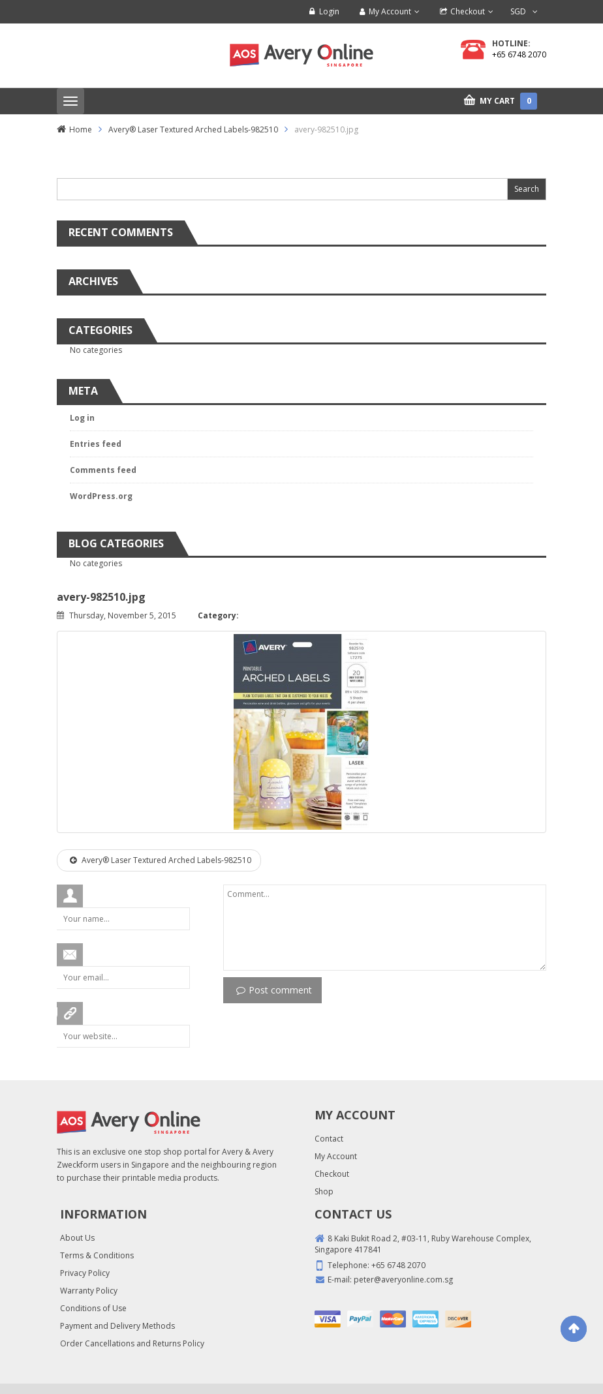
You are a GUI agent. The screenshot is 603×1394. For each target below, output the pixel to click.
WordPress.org (101, 496)
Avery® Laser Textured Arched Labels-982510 (193, 129)
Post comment (274, 990)
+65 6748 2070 (519, 54)
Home (80, 129)
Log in (82, 417)
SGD (518, 11)
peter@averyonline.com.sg (403, 1279)
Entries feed (95, 443)
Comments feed (103, 470)
